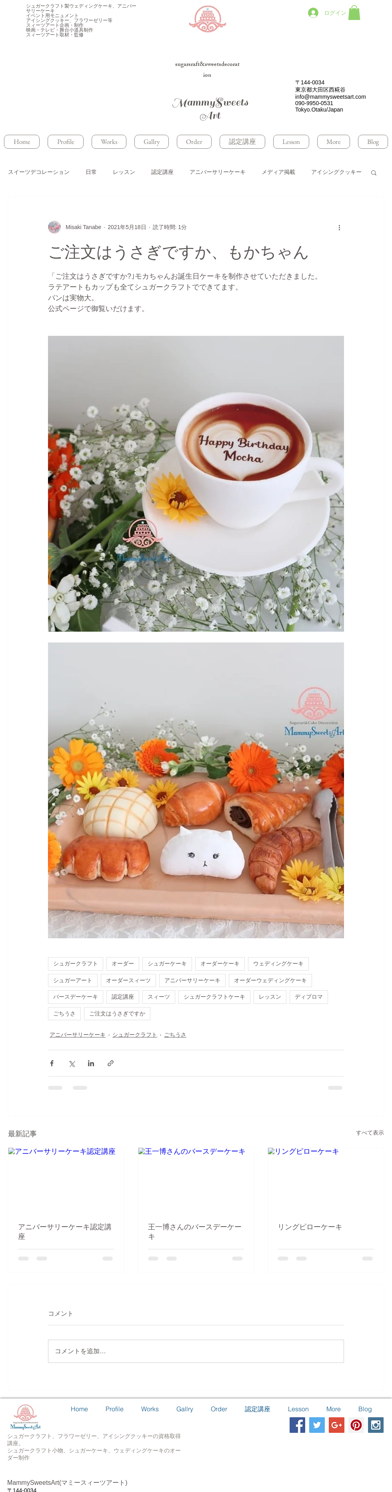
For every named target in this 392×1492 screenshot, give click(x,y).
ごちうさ (64, 1013)
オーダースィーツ (128, 980)
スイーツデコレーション (39, 172)
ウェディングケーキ (278, 963)
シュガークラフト (75, 963)
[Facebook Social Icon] (297, 1425)
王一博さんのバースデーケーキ (195, 1232)
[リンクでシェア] (110, 1063)
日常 (91, 172)
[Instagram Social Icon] (376, 1425)
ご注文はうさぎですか (117, 1013)
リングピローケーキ (310, 1227)
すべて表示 (370, 1132)
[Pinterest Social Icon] (356, 1425)
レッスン (124, 172)
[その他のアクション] (339, 227)
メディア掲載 (278, 172)
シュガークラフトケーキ (214, 996)
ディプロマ (309, 996)
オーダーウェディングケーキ (270, 980)
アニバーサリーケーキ (218, 172)
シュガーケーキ (167, 963)
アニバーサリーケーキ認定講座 (65, 1232)
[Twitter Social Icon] (317, 1425)
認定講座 (162, 172)
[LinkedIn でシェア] (91, 1063)
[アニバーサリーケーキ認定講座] (66, 1180)
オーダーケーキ (220, 963)
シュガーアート (72, 980)
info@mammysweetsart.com (330, 97)
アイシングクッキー (336, 172)
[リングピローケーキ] (326, 1180)
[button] (354, 12)
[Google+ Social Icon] (336, 1425)
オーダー (123, 963)
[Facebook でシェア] (52, 1063)
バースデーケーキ (75, 996)
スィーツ (159, 996)
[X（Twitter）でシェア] (71, 1063)
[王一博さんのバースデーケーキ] (196, 1180)
